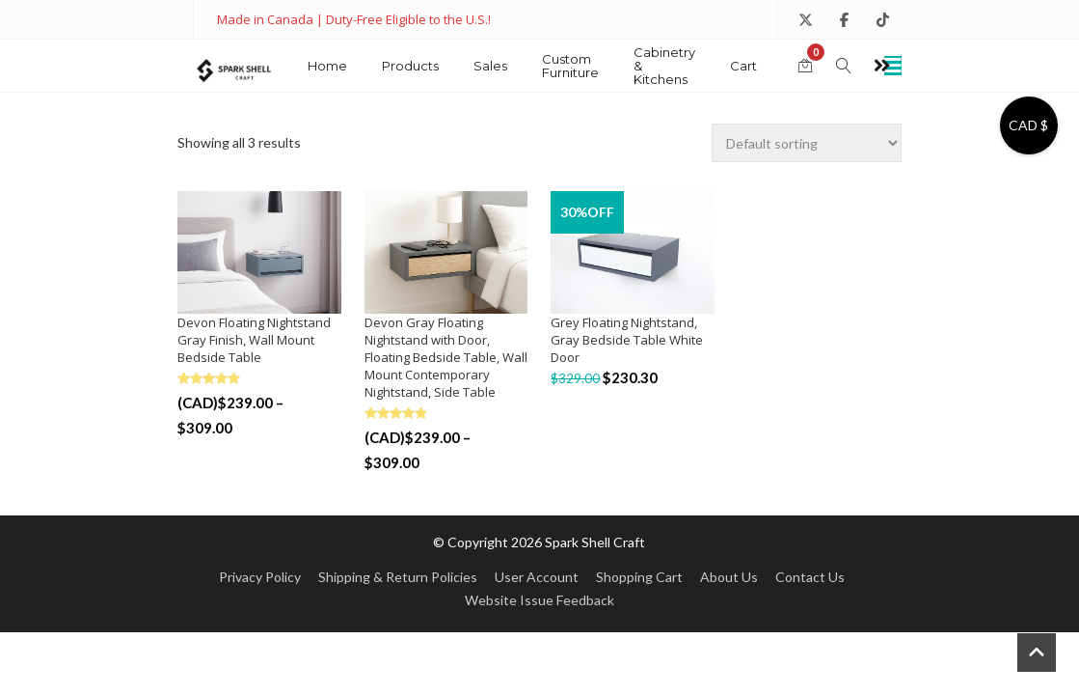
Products (410, 65)
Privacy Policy (260, 577)
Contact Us (810, 577)
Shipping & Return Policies (397, 577)
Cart (743, 65)
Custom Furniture (570, 65)
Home (327, 65)
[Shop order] (807, 143)
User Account (537, 577)
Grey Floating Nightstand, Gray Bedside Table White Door (627, 340)
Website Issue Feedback (539, 600)
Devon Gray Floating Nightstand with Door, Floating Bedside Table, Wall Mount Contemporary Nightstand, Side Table (445, 357)
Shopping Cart (639, 577)
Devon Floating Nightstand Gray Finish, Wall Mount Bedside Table (254, 340)
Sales (490, 65)
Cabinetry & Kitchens (664, 65)
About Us (729, 577)
